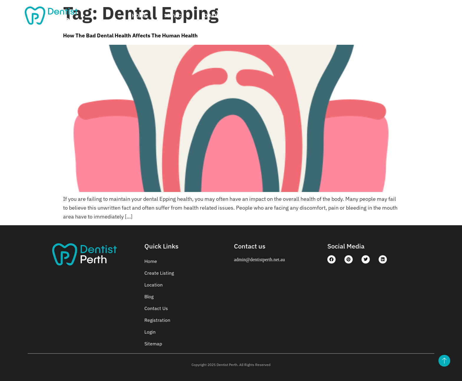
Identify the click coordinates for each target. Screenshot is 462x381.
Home (139, 16)
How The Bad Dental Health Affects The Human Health (130, 35)
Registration (316, 16)
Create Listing (262, 16)
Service (174, 16)
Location (213, 16)
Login (406, 16)
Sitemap (153, 344)
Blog (149, 296)
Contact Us (366, 16)
